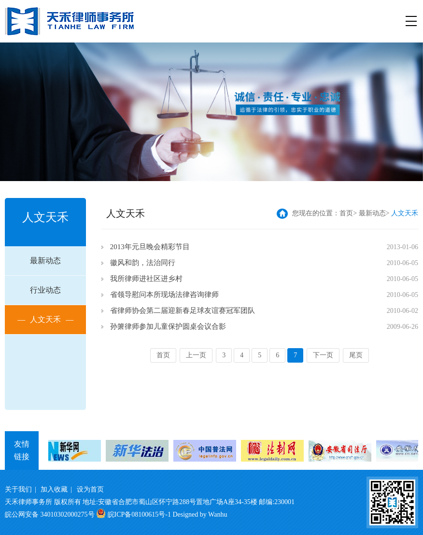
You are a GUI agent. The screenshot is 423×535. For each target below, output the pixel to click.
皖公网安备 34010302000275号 (50, 514)
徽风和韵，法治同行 (142, 263)
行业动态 (45, 290)
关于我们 (18, 489)
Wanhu (217, 514)
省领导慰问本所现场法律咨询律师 (164, 294)
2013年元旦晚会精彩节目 (150, 247)
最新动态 (45, 260)
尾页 (356, 355)
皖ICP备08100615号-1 (139, 514)
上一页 (196, 355)
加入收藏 (54, 489)
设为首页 (90, 489)
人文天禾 (45, 319)
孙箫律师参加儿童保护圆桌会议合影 (168, 326)
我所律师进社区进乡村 (146, 278)
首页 (346, 213)
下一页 (323, 355)
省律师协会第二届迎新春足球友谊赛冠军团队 (182, 310)
